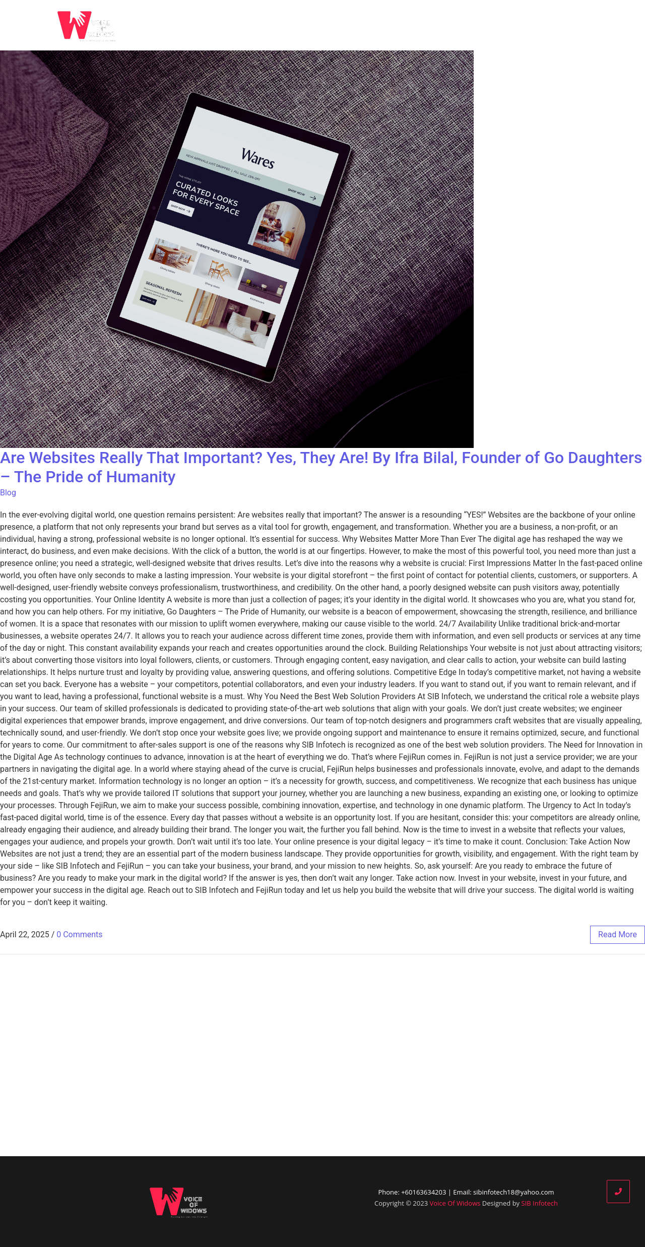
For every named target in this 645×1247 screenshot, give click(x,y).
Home (313, 25)
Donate (527, 25)
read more (617, 934)
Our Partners (470, 25)
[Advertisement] (322, 1055)
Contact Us (581, 25)
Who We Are (369, 25)
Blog (418, 25)
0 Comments (79, 934)
